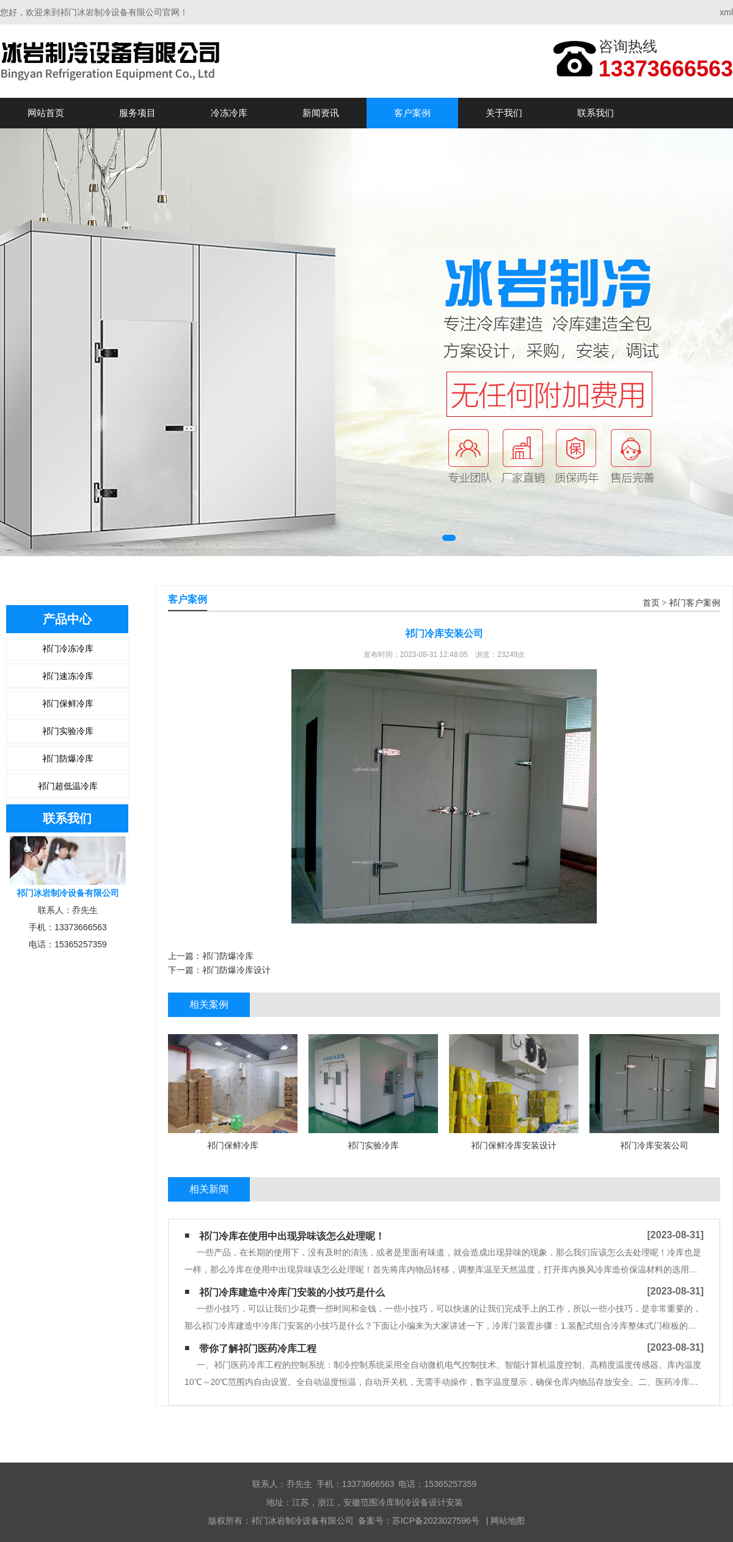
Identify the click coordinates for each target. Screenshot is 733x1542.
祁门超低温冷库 (68, 786)
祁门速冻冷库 (67, 676)
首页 (651, 603)
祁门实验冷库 (67, 731)
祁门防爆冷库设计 (236, 970)
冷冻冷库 (229, 113)
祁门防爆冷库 (67, 758)
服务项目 (137, 113)
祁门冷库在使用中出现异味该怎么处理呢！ (292, 1236)
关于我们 (504, 113)
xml (726, 12)
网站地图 (507, 1520)
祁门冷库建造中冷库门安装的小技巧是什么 (292, 1292)
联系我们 (595, 113)
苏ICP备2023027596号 (436, 1520)
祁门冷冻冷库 (67, 648)
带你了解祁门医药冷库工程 (257, 1348)
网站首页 (45, 113)
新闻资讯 (320, 113)
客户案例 (412, 113)
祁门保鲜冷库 (67, 703)
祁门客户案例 (694, 603)
